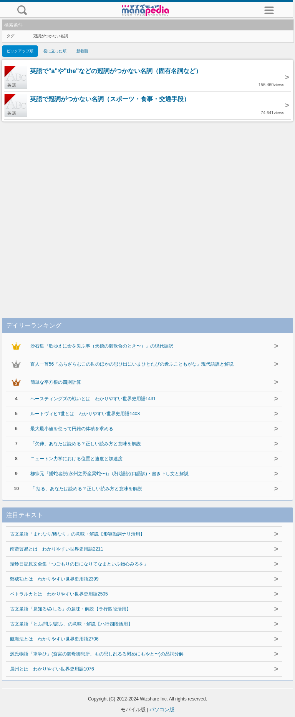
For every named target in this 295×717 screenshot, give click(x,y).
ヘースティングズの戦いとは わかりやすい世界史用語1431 (93, 398)
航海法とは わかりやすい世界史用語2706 (54, 639)
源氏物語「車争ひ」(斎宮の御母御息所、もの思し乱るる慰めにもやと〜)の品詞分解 (97, 654)
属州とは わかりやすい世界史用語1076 (52, 669)
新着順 (82, 51)
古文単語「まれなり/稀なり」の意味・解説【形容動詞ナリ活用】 (77, 534)
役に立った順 (54, 51)
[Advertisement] (147, 211)
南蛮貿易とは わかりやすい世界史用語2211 (56, 549)
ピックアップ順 (20, 51)
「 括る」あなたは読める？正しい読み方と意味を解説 (86, 488)
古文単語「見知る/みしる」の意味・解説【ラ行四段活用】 (70, 609)
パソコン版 (161, 709)
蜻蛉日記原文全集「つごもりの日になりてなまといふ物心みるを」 (79, 564)
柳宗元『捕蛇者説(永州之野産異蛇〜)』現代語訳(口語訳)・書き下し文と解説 (109, 473)
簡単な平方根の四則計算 (55, 382)
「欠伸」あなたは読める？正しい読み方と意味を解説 (85, 443)
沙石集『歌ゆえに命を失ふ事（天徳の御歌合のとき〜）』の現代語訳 (101, 346)
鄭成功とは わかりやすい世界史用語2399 (54, 579)
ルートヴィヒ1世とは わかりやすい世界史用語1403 (85, 413)
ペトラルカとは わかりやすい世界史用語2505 (59, 594)
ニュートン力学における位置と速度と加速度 (76, 458)
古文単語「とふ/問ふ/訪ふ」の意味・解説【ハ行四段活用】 (71, 624)
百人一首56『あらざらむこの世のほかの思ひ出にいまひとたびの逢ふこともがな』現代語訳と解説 (132, 364)
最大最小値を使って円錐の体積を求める (71, 428)
